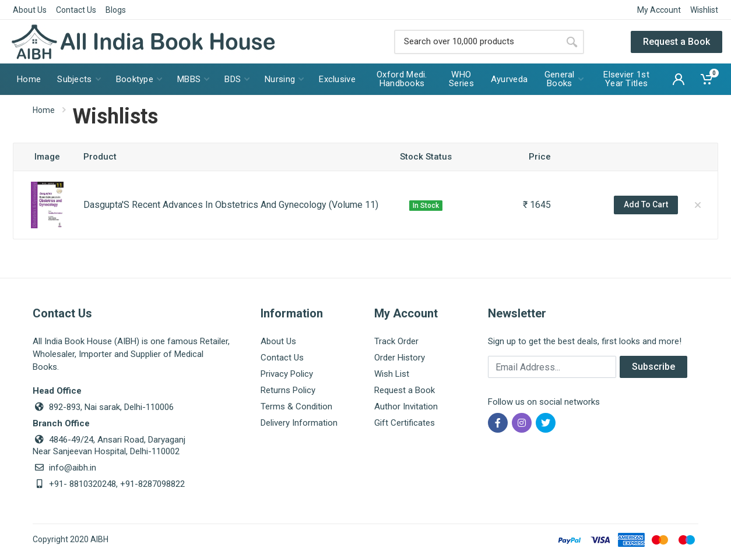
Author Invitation (406, 406)
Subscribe (653, 366)
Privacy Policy (287, 374)
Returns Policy (288, 390)
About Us (30, 10)
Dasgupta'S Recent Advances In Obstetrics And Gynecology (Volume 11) (230, 204)
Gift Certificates (404, 423)
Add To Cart (646, 204)
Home (44, 110)
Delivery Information (299, 423)
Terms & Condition (296, 406)
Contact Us (76, 10)
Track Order (396, 341)
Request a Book (676, 41)
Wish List (391, 374)
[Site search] (477, 42)
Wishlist (704, 10)
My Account (659, 10)
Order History (399, 357)
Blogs (116, 10)
